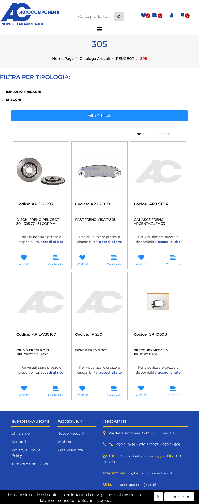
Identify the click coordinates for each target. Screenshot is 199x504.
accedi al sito (52, 242)
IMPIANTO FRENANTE (23, 91)
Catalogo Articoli (95, 58)
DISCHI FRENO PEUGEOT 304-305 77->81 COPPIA (37, 222)
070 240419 (125, 444)
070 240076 (149, 444)
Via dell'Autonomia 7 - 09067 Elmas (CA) (142, 433)
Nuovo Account (70, 433)
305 (143, 58)
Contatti (18, 441)
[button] (119, 16)
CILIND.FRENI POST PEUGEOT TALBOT (32, 352)
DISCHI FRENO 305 (91, 350)
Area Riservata (70, 450)
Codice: (23, 204)
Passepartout (123, 501)
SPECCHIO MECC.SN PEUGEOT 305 (151, 352)
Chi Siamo (20, 433)
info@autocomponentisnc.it (149, 473)
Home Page (63, 58)
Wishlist (64, 441)
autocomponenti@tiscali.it (137, 485)
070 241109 (171, 444)
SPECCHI (13, 100)
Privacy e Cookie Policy (26, 453)
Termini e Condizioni (29, 464)
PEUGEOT (125, 58)
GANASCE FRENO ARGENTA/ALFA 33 (149, 222)
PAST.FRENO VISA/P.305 (95, 220)
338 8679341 (129, 456)
